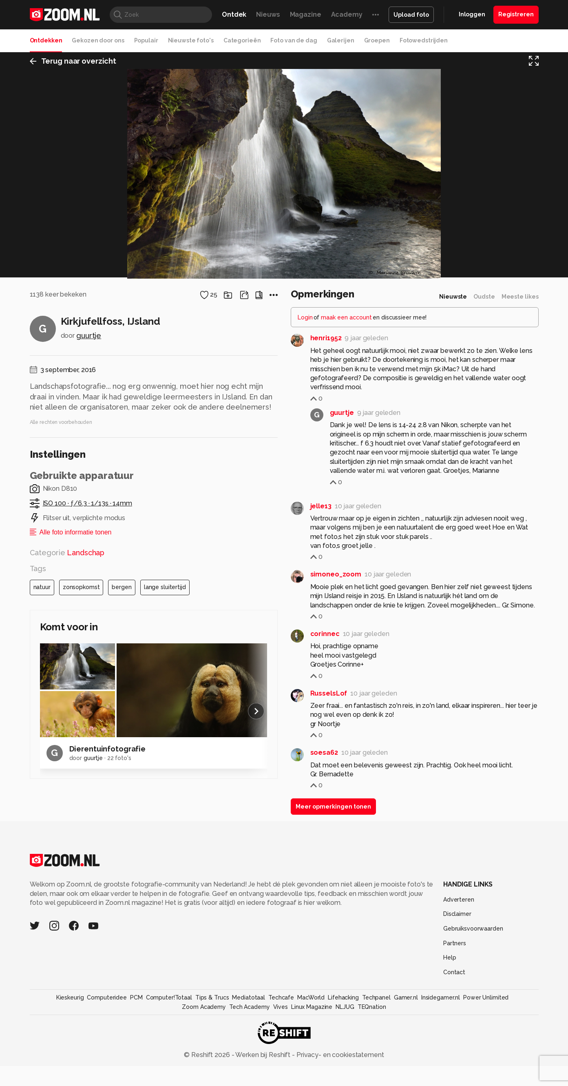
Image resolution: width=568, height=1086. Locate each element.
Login (305, 971)
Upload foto (411, 14)
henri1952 (326, 991)
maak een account (346, 971)
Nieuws (268, 14)
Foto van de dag (293, 40)
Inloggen (472, 14)
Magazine (305, 14)
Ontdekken (46, 40)
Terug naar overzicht (73, 62)
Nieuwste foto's (191, 40)
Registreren (516, 14)
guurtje (88, 989)
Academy (346, 14)
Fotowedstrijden (424, 40)
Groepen (377, 40)
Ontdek (234, 14)
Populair (146, 40)
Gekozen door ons (98, 40)
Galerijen (340, 40)
